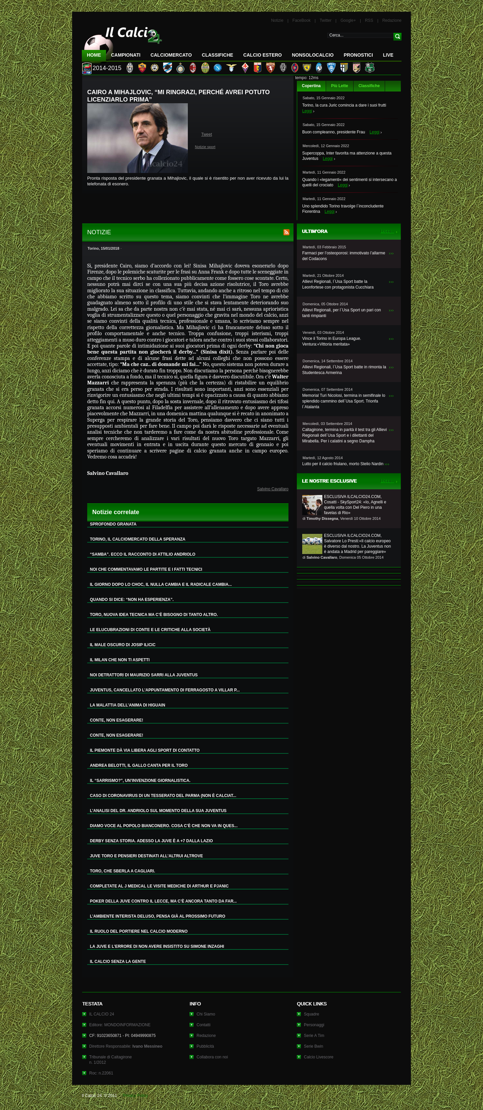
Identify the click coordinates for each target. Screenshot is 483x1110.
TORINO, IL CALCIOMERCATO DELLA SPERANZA (137, 539)
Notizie (277, 20)
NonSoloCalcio (312, 55)
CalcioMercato (171, 55)
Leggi (307, 111)
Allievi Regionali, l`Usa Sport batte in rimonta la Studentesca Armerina (344, 370)
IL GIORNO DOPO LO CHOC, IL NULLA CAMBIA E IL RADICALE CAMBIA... (161, 584)
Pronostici (358, 55)
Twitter (325, 20)
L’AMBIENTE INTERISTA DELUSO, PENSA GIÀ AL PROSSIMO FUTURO (157, 916)
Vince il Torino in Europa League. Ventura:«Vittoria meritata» (331, 341)
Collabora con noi (212, 1057)
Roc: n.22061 (101, 1073)
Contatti (203, 1025)
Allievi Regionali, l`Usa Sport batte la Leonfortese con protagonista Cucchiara (338, 284)
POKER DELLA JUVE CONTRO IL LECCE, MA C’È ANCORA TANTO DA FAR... (163, 901)
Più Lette (339, 85)
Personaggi (314, 1025)
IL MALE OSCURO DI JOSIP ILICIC (123, 644)
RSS (369, 20)
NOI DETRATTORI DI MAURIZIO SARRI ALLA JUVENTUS (144, 675)
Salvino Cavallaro (272, 489)
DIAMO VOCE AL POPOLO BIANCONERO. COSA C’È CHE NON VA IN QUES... (163, 825)
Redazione (391, 20)
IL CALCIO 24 (101, 1014)
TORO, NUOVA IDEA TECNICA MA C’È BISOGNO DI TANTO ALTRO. (154, 614)
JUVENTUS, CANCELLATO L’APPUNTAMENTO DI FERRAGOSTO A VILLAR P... (164, 690)
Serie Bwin (313, 1046)
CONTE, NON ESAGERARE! (116, 720)
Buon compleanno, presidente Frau (333, 132)
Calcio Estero (262, 55)
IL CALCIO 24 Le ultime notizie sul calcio (122, 42)
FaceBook (301, 20)
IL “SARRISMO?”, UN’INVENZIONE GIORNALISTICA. (140, 780)
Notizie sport (205, 147)
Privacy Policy (135, 1095)
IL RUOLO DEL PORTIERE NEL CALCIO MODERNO (138, 931)
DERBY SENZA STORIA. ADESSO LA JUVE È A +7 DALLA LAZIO (151, 841)
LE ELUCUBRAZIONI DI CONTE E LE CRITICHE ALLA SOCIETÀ (150, 629)
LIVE (388, 55)
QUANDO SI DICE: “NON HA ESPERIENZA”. (132, 599)
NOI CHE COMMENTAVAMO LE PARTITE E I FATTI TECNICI (146, 569)
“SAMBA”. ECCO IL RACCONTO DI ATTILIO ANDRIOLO (142, 554)
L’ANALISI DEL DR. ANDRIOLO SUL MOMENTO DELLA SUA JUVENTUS (158, 810)
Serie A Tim (314, 1035)
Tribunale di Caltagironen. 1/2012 (110, 1060)
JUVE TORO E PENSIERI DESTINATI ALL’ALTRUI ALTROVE (146, 856)
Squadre (311, 1014)
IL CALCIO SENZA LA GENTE (118, 961)
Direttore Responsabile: (125, 1046)
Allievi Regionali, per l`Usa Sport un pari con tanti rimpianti (341, 313)
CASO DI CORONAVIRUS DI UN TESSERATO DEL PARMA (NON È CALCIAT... (163, 795)
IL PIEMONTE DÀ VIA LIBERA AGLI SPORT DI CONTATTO (145, 750)
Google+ (348, 20)
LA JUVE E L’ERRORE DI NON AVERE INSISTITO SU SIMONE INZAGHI (157, 946)
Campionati (126, 55)
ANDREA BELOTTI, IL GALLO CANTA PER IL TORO (139, 765)
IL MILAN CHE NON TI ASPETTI (120, 660)
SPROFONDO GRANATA (113, 524)
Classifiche (369, 85)
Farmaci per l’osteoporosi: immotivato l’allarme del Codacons (343, 256)
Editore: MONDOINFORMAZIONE (120, 1025)
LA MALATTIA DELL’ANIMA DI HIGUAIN (127, 705)
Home (94, 55)
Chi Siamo (206, 1014)
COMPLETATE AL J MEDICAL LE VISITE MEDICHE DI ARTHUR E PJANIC (159, 886)
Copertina (311, 85)
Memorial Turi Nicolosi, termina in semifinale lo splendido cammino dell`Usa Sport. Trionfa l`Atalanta (343, 401)
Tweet (206, 134)
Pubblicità (205, 1046)
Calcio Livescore (318, 1057)
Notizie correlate (115, 512)
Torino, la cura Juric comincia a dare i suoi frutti (344, 105)
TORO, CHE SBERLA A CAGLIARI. (122, 871)
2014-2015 (107, 68)
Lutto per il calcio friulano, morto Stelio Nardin (342, 463)
